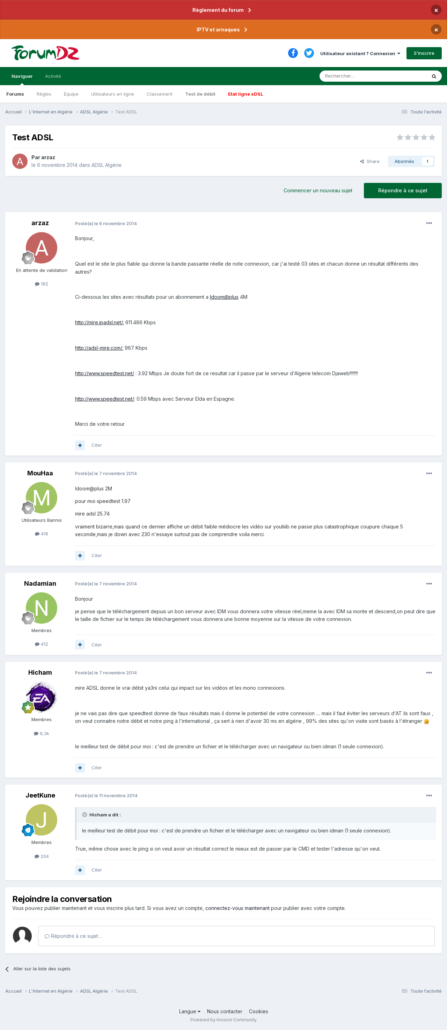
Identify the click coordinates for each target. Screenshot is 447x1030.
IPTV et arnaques (218, 29)
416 (41, 533)
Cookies (258, 1011)
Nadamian (40, 583)
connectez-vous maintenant (237, 908)
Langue (189, 1011)
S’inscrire (424, 53)
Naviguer (22, 79)
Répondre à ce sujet (402, 190)
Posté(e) (106, 223)
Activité (53, 76)
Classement (160, 94)
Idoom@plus (224, 297)
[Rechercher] (358, 76)
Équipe (71, 94)
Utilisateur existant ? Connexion (360, 53)
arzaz (48, 157)
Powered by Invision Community (223, 1019)
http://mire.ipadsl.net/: (99, 322)
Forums (15, 94)
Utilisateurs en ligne (112, 94)
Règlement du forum (218, 10)
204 (42, 856)
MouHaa (40, 473)
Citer (96, 445)
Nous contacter (224, 1011)
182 (41, 284)
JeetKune (40, 795)
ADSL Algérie (106, 165)
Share (370, 161)
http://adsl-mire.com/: (99, 348)
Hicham (40, 672)
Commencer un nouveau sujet (318, 190)
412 (41, 644)
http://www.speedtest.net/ (104, 373)
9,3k (41, 733)
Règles (44, 94)
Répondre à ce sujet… (73, 936)
